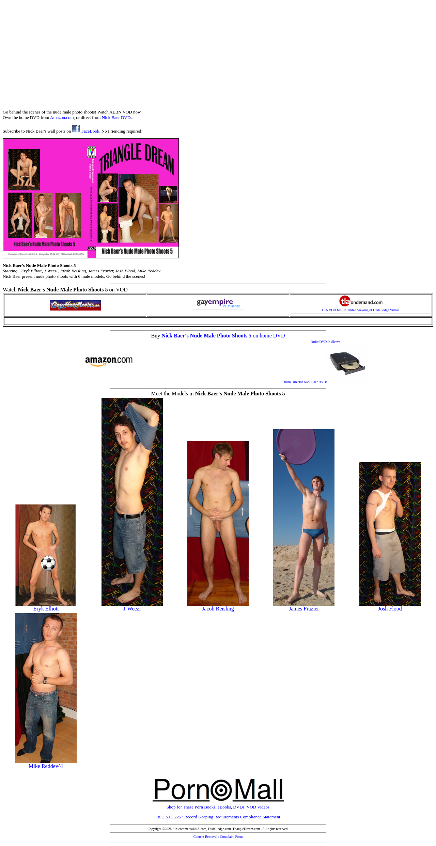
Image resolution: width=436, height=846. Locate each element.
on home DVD (269, 335)
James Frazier (303, 606)
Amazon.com (62, 117)
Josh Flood (390, 606)
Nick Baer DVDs (117, 117)
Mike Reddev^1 (46, 763)
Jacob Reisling (218, 606)
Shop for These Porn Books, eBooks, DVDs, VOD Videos (218, 805)
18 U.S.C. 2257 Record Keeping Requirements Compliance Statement (218, 816)
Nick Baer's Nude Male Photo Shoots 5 (207, 335)
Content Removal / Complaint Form (218, 837)
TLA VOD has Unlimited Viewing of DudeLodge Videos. (361, 308)
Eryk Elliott (46, 606)
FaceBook (85, 131)
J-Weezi (132, 606)
